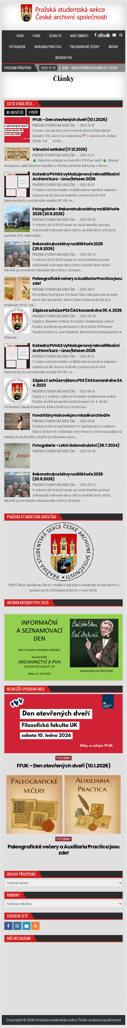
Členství (55, 35)
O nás (36, 35)
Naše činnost (79, 35)
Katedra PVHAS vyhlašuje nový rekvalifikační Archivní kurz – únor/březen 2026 (76, 176)
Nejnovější (14, 112)
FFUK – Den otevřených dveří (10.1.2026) (69, 120)
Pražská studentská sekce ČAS (53, 125)
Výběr (33, 112)
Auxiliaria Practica (47, 46)
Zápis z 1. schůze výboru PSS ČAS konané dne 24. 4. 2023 (77, 382)
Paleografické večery (85, 46)
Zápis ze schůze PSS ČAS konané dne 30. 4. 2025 (77, 310)
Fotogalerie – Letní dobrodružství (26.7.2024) (75, 445)
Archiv (113, 46)
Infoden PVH (63, 57)
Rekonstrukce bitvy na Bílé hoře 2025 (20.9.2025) (67, 246)
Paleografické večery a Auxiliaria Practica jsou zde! (77, 281)
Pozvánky (63, 758)
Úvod (20, 35)
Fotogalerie (17, 46)
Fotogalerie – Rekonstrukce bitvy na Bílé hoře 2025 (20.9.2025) (75, 211)
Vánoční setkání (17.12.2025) (59, 149)
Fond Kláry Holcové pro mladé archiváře (71, 415)
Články (63, 78)
